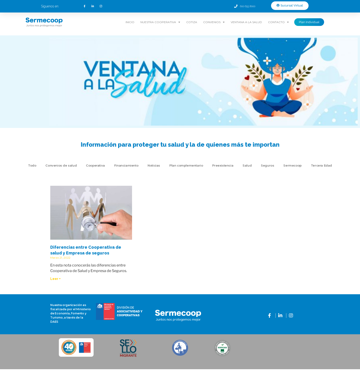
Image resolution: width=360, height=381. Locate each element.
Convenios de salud (61, 165)
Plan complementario (186, 165)
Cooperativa (95, 165)
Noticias (154, 165)
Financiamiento (126, 165)
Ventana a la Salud (246, 22)
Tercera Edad (321, 165)
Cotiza (191, 22)
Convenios (214, 22)
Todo (32, 165)
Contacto (278, 22)
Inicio (130, 22)
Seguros (267, 165)
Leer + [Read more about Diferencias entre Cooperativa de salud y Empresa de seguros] (55, 279)
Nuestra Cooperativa (160, 22)
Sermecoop (292, 165)
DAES (54, 321)
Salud (247, 165)
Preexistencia (222, 165)
